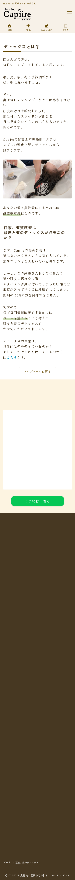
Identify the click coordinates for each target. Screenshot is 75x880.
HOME (6, 862)
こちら (12, 357)
